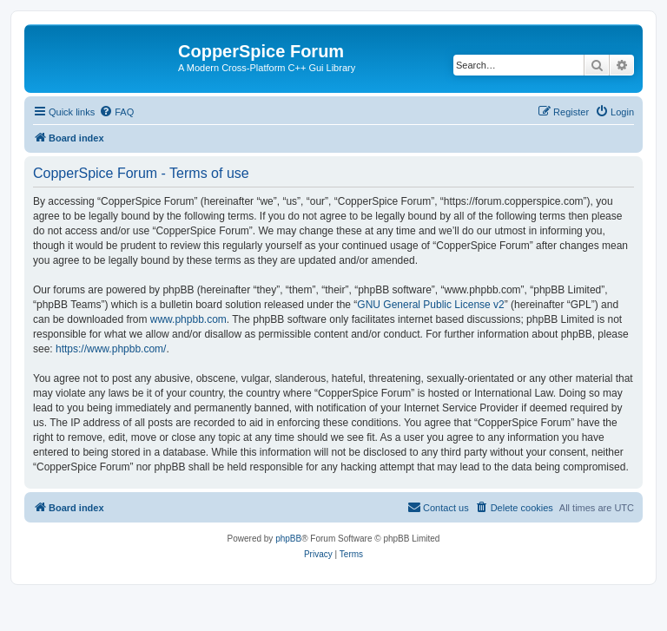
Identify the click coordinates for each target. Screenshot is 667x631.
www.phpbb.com (188, 319)
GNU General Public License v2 (430, 305)
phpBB (288, 538)
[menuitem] (116, 112)
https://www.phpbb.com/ (111, 349)
